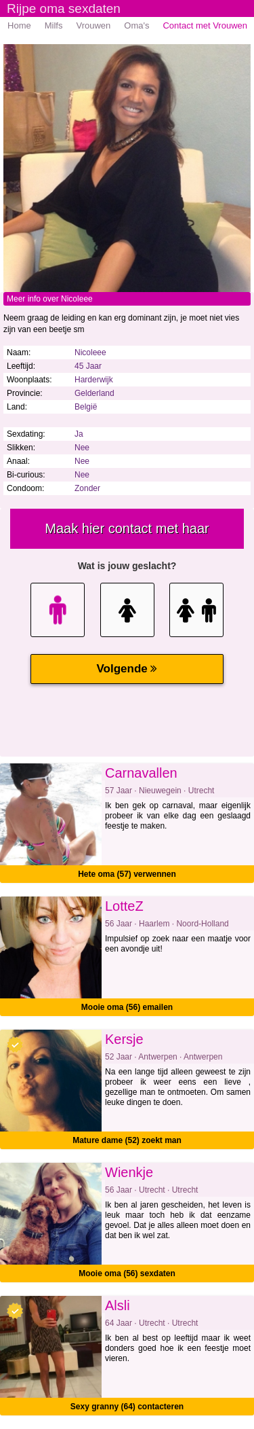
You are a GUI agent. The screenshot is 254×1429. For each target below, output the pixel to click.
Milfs (54, 25)
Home (19, 25)
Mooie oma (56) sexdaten (127, 1273)
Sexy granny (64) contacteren (127, 1406)
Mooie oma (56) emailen (127, 1007)
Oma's (136, 25)
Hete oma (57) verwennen (127, 874)
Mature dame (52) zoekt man (127, 1140)
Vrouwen (93, 25)
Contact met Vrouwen (205, 25)
